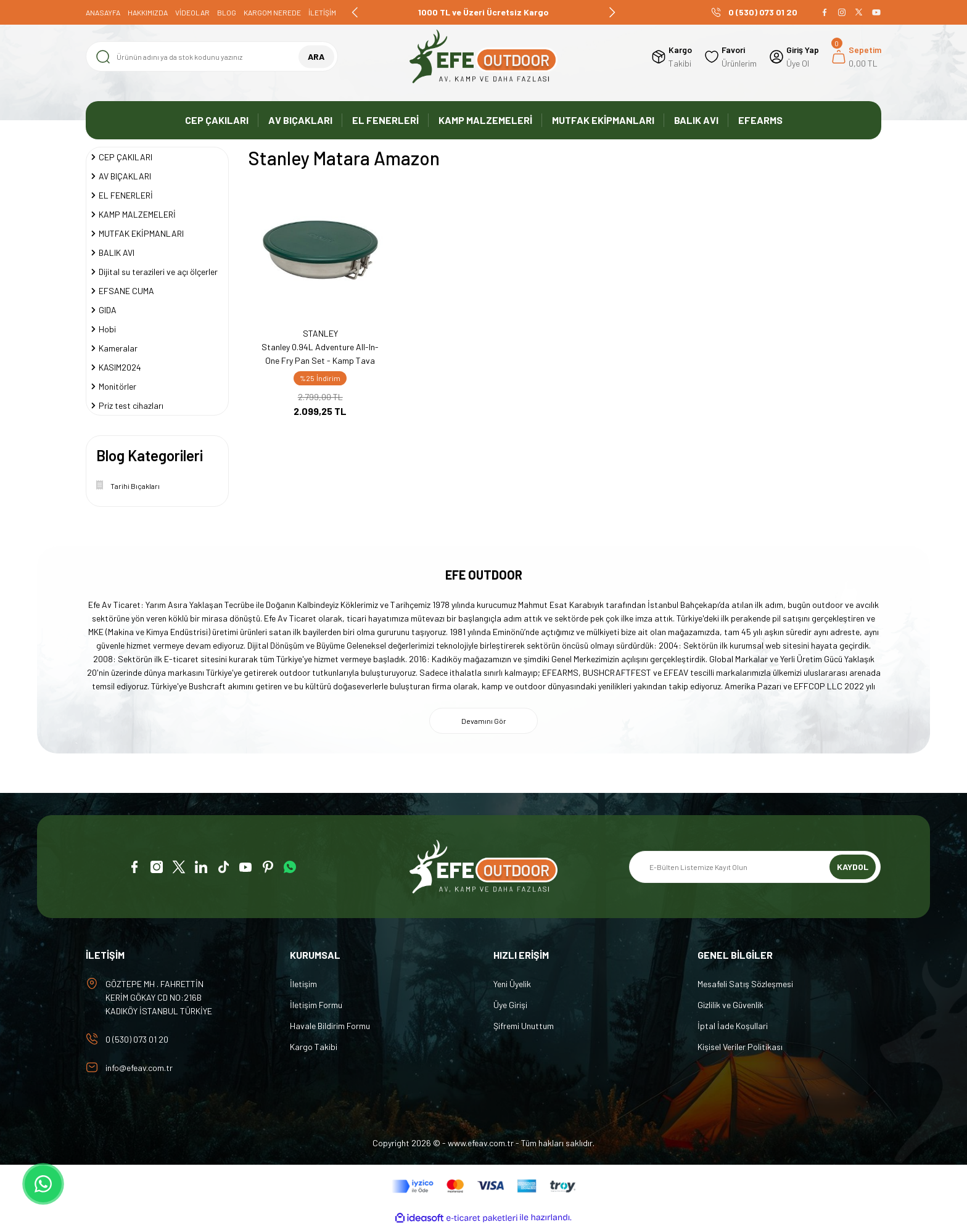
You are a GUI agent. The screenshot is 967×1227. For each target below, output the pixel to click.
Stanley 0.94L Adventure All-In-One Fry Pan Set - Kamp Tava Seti (320, 354)
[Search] (212, 56)
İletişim (303, 984)
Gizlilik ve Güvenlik (730, 1004)
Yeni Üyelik (512, 984)
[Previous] (355, 12)
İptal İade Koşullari (732, 1025)
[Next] (611, 12)
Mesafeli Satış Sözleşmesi (745, 984)
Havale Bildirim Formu (330, 1025)
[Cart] (856, 56)
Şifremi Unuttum (523, 1025)
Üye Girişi (510, 1004)
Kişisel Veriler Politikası (740, 1046)
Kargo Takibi (313, 1046)
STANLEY (320, 333)
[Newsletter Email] (755, 867)
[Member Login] (794, 56)
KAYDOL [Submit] (852, 866)
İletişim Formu (316, 1004)
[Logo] (483, 56)
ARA (316, 56)
